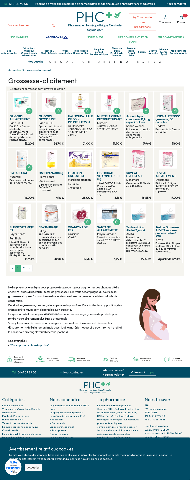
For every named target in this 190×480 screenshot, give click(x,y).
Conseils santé (10, 430)
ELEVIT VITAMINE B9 (21, 228)
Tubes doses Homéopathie (81, 52)
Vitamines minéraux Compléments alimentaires (29, 52)
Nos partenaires (59, 433)
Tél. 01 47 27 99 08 (155, 415)
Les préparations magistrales (66, 412)
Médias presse (58, 430)
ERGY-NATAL (18, 173)
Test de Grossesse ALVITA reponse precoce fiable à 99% (167, 231)
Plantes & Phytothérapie (49, 52)
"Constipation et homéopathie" (29, 345)
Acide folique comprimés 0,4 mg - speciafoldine (138, 119)
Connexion (165, 19)
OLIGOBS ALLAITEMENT (19, 117)
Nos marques (19, 37)
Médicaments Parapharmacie (178, 52)
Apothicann (57, 37)
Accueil (13, 70)
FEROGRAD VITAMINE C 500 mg (108, 176)
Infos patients (57, 423)
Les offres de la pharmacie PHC (67, 415)
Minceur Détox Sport (163, 51)
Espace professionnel (62, 426)
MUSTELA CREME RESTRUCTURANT (109, 117)
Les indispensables (9, 52)
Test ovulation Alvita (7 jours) (135, 228)
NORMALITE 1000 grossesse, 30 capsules (167, 119)
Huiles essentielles (65, 52)
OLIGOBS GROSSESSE (47, 117)
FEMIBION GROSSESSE (76, 174)
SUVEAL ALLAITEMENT (165, 174)
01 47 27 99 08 (18, 4)
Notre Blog (95, 37)
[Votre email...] (138, 372)
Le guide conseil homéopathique (99, 51)
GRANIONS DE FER (78, 228)
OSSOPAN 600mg (51, 173)
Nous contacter (176, 4)
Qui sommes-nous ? (171, 37)
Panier (182, 19)
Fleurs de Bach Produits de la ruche (116, 52)
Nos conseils (56, 419)
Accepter (33, 467)
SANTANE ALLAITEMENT (107, 228)
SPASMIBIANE (48, 227)
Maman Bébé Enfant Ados (131, 52)
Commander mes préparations (142, 22)
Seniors (142, 52)
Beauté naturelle (153, 52)
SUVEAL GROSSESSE (134, 174)
